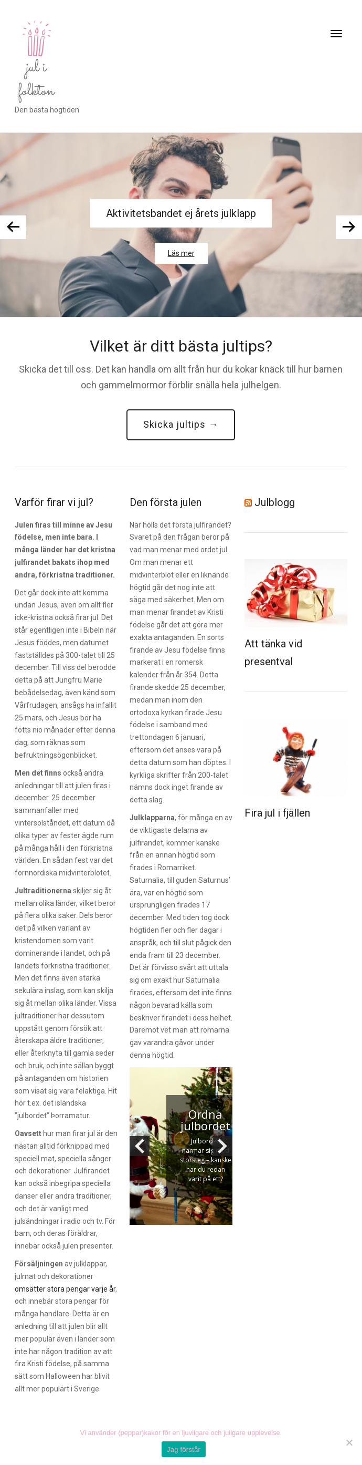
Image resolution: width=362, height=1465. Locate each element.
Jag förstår (183, 1449)
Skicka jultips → (180, 424)
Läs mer (181, 253)
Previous (13, 227)
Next (349, 227)
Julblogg (274, 502)
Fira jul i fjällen (277, 813)
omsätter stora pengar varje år (65, 1289)
